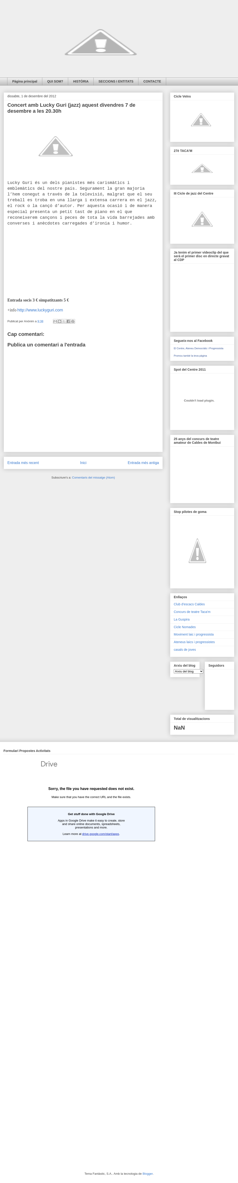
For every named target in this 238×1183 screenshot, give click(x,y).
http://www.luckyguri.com (40, 310)
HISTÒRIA (80, 81)
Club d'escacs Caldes (189, 604)
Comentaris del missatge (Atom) (93, 477)
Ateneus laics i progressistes (194, 642)
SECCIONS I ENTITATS (115, 81)
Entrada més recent (23, 463)
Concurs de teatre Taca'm (192, 612)
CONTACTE (152, 81)
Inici (83, 463)
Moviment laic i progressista (194, 634)
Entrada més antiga (143, 463)
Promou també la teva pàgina (190, 355)
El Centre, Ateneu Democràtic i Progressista (198, 348)
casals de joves (185, 649)
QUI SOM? (55, 81)
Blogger (148, 1173)
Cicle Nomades (185, 627)
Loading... (91, 956)
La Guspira (181, 619)
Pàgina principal (24, 81)
